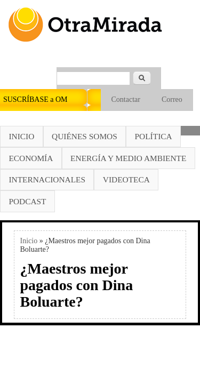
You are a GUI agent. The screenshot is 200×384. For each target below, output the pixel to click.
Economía (31, 158)
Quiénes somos (84, 136)
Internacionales (47, 179)
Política (153, 136)
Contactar (125, 99)
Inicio (21, 136)
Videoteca (126, 179)
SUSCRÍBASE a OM (35, 99)
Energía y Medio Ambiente (128, 158)
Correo (172, 99)
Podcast (27, 201)
